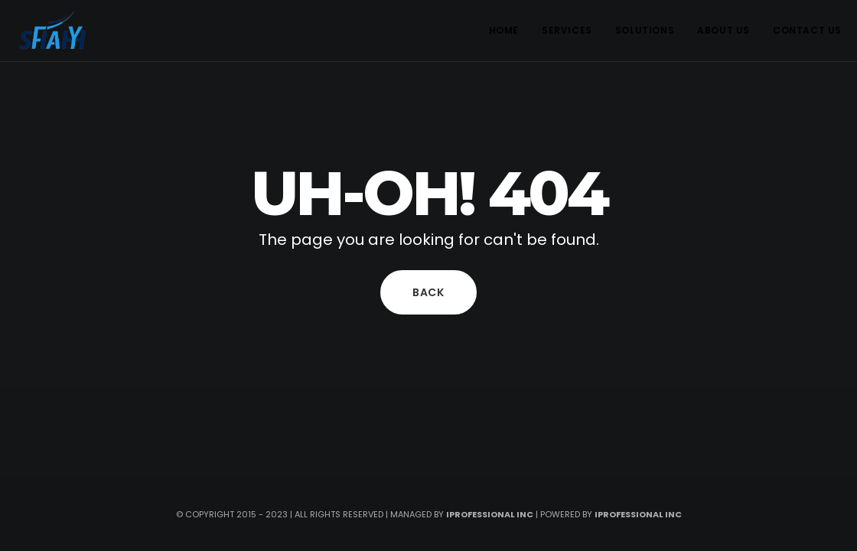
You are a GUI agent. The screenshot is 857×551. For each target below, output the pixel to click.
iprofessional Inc (638, 514)
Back (428, 292)
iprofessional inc (489, 514)
